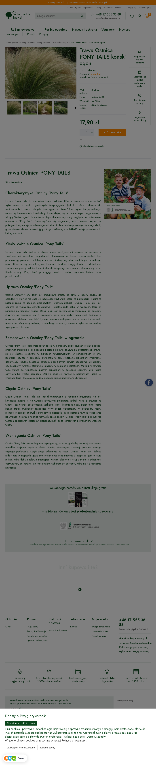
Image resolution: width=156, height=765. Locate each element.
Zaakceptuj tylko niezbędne (21, 747)
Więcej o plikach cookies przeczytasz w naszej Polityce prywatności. (46, 741)
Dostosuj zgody (47, 747)
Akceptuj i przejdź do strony (21, 723)
